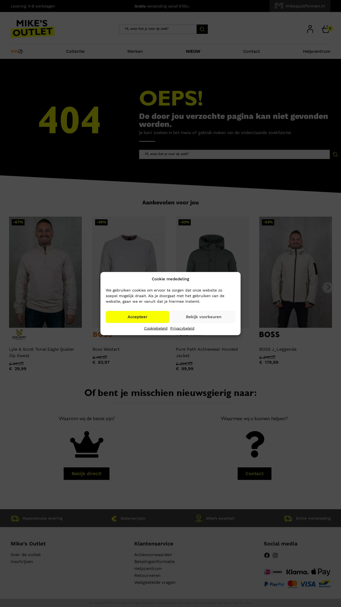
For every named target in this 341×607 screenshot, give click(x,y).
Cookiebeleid (156, 328)
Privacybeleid (182, 328)
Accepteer (137, 316)
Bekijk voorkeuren (203, 316)
